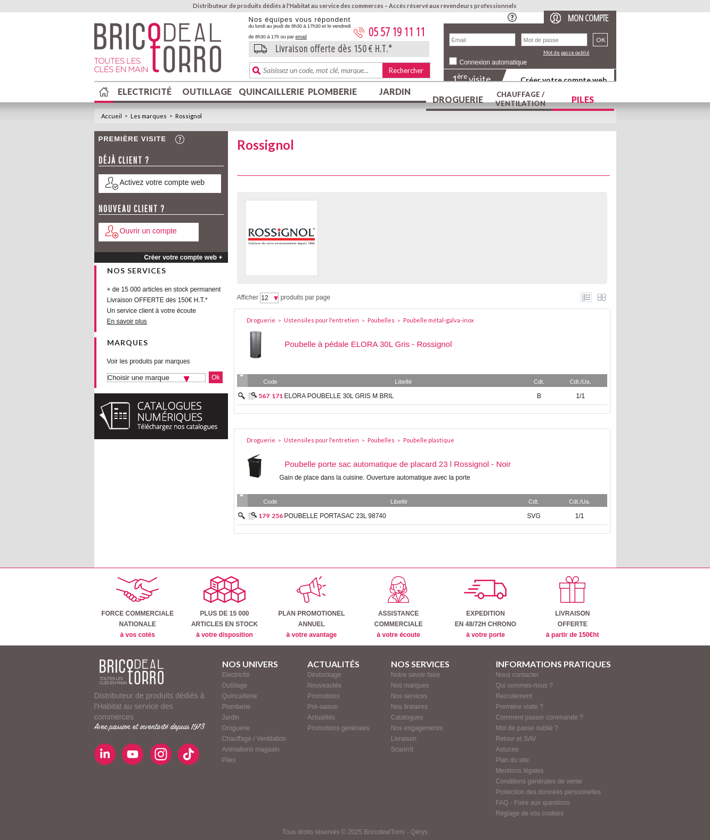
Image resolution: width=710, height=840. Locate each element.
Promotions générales (338, 728)
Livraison (404, 738)
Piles (583, 99)
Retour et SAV (516, 738)
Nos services (409, 696)
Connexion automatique (493, 62)
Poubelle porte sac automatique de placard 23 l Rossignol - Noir (398, 464)
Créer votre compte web (563, 79)
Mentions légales (520, 770)
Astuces (507, 749)
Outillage (207, 91)
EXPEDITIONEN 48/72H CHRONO (485, 607)
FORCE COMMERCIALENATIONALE (137, 607)
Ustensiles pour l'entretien (321, 320)
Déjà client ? (124, 160)
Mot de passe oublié (566, 52)
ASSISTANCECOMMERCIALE (398, 607)
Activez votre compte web (162, 182)
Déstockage (324, 675)
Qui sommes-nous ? (524, 685)
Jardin (395, 91)
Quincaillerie (270, 91)
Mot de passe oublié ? (527, 728)
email (301, 36)
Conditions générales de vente (539, 781)
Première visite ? (519, 706)
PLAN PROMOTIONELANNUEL (311, 607)
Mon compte (588, 18)
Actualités (321, 717)
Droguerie (457, 99)
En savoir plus (127, 321)
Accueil (111, 115)
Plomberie (332, 91)
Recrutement (514, 696)
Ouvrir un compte (148, 231)
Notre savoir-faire (415, 675)
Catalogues (407, 717)
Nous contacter (517, 675)
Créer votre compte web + (183, 257)
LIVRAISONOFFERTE (572, 607)
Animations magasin (251, 749)
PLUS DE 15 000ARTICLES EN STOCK (224, 607)
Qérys (419, 832)
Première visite (133, 139)
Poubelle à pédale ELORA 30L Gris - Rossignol (368, 344)
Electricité (145, 91)
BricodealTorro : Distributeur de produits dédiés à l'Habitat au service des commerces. (167, 51)
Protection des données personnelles (548, 792)
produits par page (305, 297)
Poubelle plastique (428, 440)
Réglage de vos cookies (530, 813)
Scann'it (402, 749)
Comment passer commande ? (539, 717)
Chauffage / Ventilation (520, 99)
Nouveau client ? (132, 209)
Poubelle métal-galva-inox (438, 320)
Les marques (148, 115)
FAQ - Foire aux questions (533, 802)
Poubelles (381, 320)
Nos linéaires (409, 706)
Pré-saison (322, 706)
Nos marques (410, 685)
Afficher (247, 297)
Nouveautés (324, 685)
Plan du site (512, 760)
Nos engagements (417, 728)
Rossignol (188, 115)
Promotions (323, 696)
